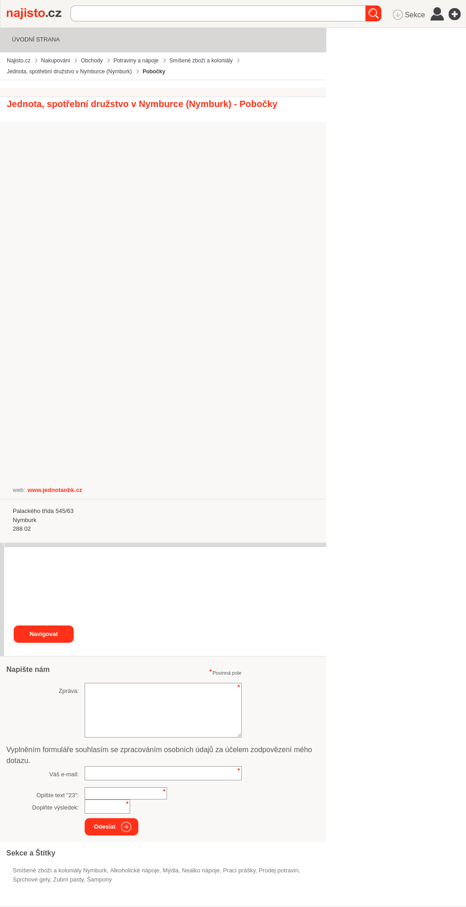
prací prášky (239, 870)
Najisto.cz (39, 13)
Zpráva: (69, 690)
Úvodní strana (36, 39)
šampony (99, 879)
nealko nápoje (201, 870)
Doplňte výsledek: (55, 807)
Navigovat (44, 633)
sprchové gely (31, 879)
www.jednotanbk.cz (54, 490)
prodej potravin (278, 870)
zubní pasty (68, 879)
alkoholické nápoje (134, 870)
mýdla (171, 870)
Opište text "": (57, 795)
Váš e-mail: (64, 774)
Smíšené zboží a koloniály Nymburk (60, 870)
